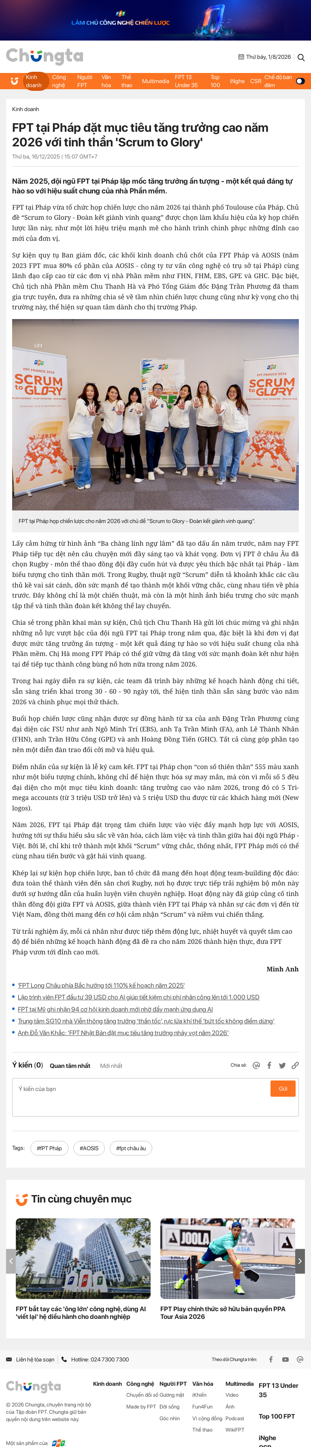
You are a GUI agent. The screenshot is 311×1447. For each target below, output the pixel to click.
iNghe (237, 81)
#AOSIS (89, 1131)
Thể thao (126, 81)
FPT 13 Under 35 (186, 81)
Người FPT (84, 81)
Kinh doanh (33, 81)
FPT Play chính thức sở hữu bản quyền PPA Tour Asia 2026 (222, 1295)
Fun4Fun (202, 1389)
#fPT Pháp (49, 1131)
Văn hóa (106, 81)
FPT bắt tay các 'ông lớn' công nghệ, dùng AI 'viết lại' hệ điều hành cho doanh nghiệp (81, 1295)
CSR (255, 81)
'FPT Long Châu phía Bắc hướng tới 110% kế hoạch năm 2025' (101, 985)
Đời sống (169, 1389)
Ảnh (230, 1389)
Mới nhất (111, 1066)
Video (232, 1377)
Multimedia (156, 81)
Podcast (235, 1401)
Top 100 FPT (277, 1399)
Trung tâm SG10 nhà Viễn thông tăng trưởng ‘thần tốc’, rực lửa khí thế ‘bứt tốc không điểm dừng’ (146, 1021)
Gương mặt (172, 1377)
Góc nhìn (170, 1401)
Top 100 (215, 81)
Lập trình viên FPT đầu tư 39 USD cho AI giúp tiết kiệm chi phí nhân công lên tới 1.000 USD (139, 997)
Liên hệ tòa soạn (30, 1342)
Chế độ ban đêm (284, 81)
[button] (300, 1244)
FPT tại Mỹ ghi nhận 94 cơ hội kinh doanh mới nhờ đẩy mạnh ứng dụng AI (115, 1009)
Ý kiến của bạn (155, 1089)
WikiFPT (235, 1413)
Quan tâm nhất (70, 1066)
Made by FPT (141, 1389)
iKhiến (199, 1377)
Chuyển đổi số (142, 1377)
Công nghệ (58, 81)
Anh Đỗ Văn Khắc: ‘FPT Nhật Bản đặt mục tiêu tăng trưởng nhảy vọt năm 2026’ (123, 1033)
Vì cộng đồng (207, 1401)
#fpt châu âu (131, 1131)
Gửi (283, 1088)
